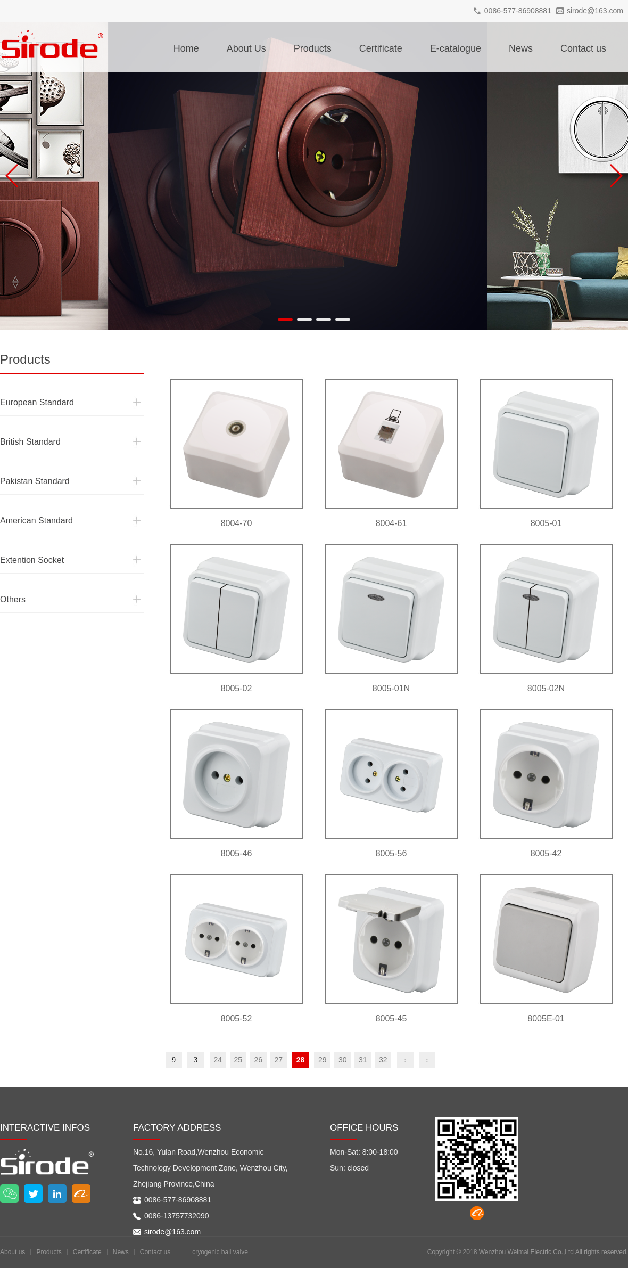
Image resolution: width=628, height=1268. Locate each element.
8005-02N (546, 688)
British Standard (22, 422)
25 (238, 1060)
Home (186, 48)
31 (363, 1060)
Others (9, 580)
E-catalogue (455, 48)
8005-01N (391, 688)
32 (383, 1060)
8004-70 (236, 523)
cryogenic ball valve (220, 1252)
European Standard (27, 383)
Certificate (380, 48)
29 (322, 1060)
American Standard (27, 501)
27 (278, 1060)
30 (342, 1060)
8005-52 (236, 1018)
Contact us (583, 48)
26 (258, 1060)
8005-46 (236, 853)
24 (217, 1060)
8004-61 (391, 523)
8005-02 (236, 688)
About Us (246, 48)
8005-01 (546, 523)
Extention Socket (24, 540)
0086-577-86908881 (517, 10)
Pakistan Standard (26, 461)
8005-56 (391, 853)
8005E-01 (545, 1018)
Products (313, 48)
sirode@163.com (595, 10)
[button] (285, 319)
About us (12, 1252)
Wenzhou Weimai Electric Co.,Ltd (526, 1252)
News (521, 48)
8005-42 (546, 853)
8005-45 (391, 1018)
